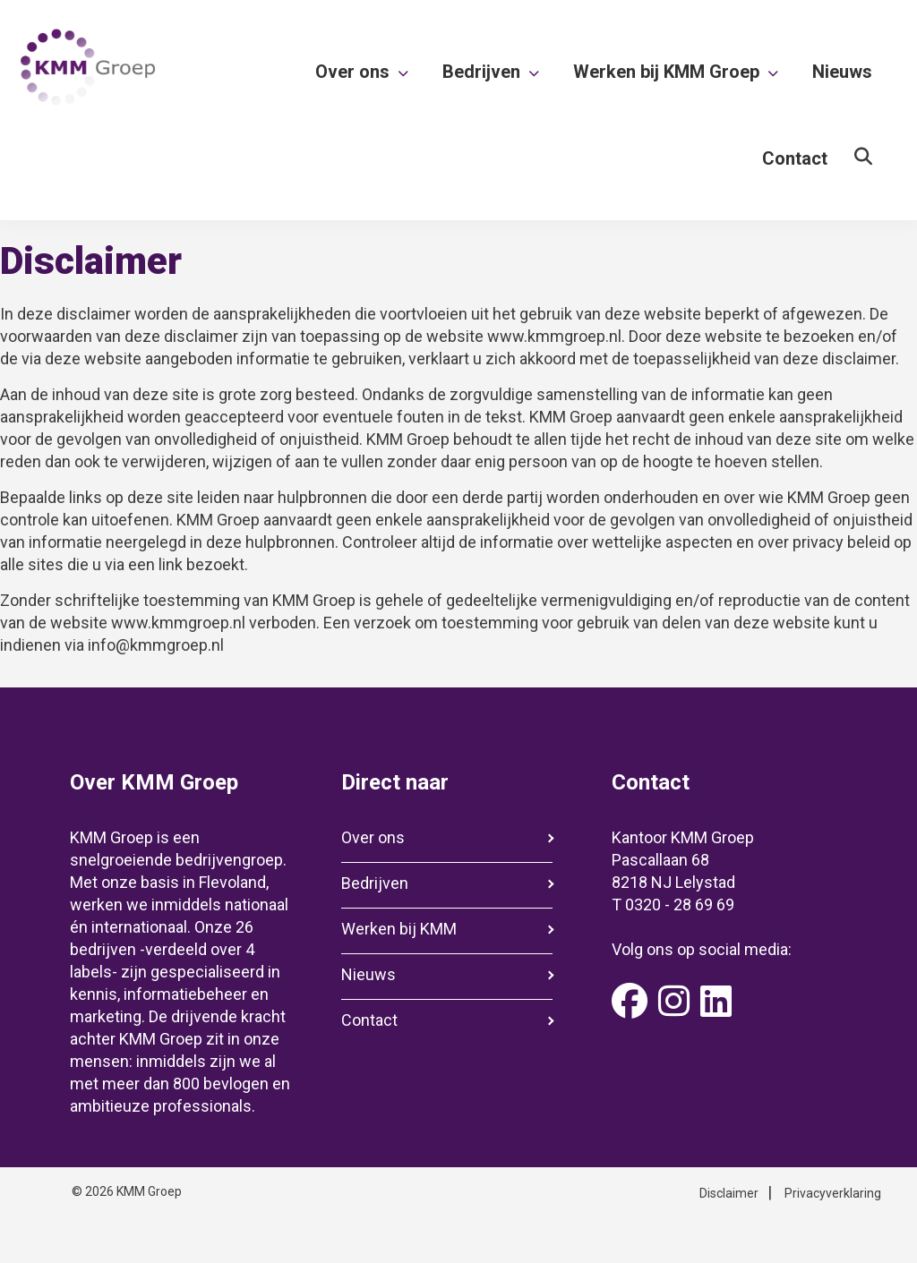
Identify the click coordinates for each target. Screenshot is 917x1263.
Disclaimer (728, 1193)
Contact (369, 1020)
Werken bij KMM (399, 928)
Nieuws (368, 974)
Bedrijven (374, 883)
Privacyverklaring (832, 1193)
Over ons (373, 837)
